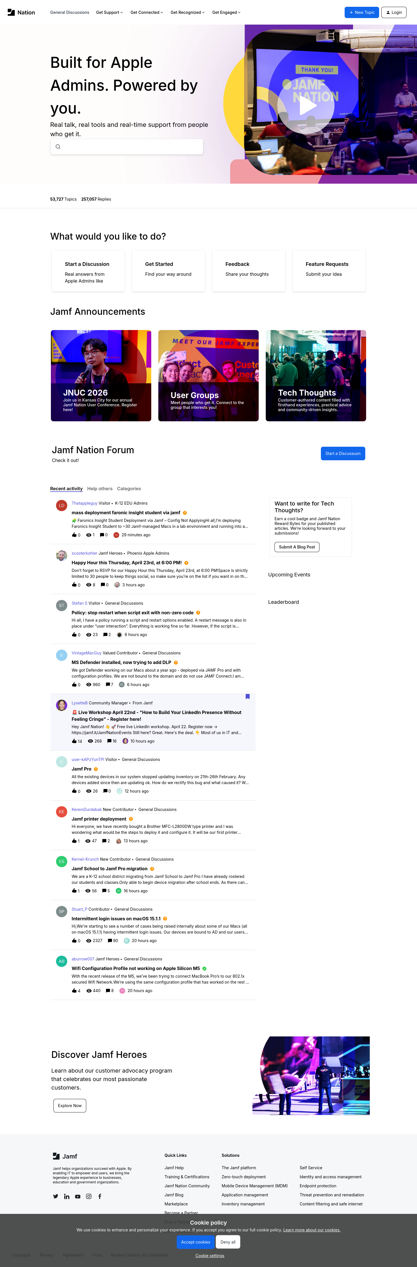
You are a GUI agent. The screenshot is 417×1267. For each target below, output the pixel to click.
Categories (129, 488)
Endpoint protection (318, 1185)
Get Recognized (188, 12)
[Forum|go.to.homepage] (21, 12)
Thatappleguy (85, 503)
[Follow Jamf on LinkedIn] (67, 1196)
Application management (245, 1194)
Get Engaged (226, 12)
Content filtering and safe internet (331, 1203)
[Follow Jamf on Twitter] (56, 1196)
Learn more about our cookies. (312, 1229)
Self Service (311, 1167)
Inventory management (243, 1203)
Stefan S (80, 603)
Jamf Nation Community (187, 1185)
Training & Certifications (187, 1176)
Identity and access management (331, 1176)
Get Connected (147, 12)
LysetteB (80, 702)
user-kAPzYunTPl (88, 759)
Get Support (110, 12)
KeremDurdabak (87, 809)
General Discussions (69, 12)
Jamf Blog (174, 1194)
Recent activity (66, 488)
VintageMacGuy (87, 652)
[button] (208, 1255)
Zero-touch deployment (244, 1176)
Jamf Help (174, 1167)
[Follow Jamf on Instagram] (89, 1196)
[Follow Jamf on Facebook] (100, 1196)
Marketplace (176, 1203)
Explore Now (70, 1105)
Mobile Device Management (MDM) (255, 1185)
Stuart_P (80, 909)
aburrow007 (83, 958)
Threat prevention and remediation (332, 1194)
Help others (100, 488)
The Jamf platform (239, 1167)
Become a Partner (181, 1212)
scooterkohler (85, 553)
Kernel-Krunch (85, 859)
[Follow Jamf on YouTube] (78, 1196)
